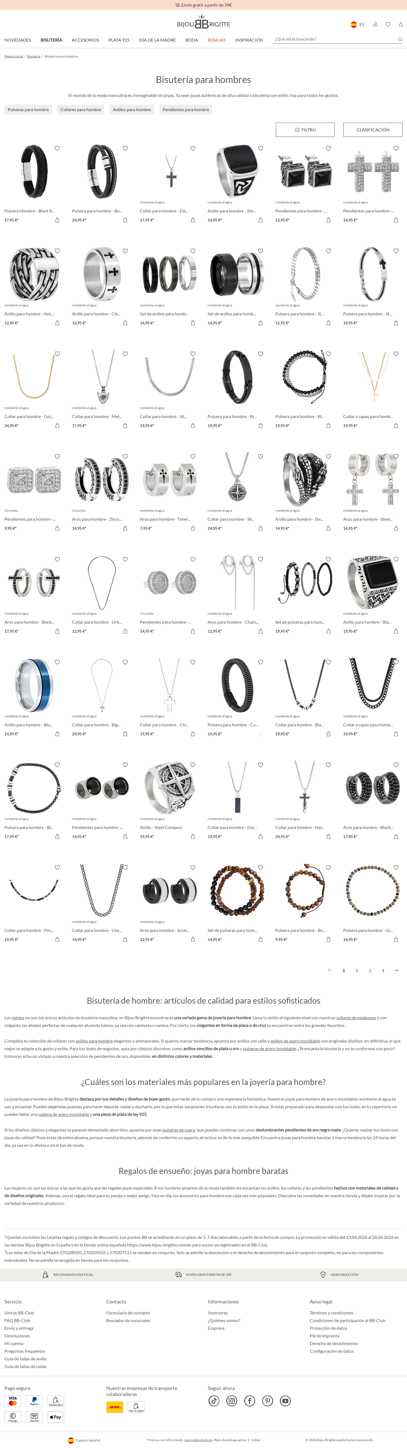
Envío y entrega (18, 1328)
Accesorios (85, 39)
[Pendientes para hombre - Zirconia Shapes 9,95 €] (34, 493)
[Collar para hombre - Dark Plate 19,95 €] (237, 801)
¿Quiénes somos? (224, 1320)
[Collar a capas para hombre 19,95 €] (373, 390)
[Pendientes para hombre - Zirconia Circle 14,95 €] (169, 596)
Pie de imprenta (324, 1335)
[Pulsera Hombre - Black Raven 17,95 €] (34, 185)
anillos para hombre (94, 1040)
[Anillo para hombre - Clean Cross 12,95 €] (101, 287)
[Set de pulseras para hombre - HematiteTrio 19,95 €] (305, 596)
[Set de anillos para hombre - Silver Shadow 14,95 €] (169, 287)
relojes (18, 1017)
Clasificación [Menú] (373, 129)
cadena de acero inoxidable (63, 1114)
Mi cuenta (13, 1343)
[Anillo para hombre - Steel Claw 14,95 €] (305, 493)
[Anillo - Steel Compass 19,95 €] (169, 801)
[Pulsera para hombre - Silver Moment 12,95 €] (305, 287)
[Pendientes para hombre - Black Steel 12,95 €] (305, 185)
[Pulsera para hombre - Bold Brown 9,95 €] (305, 904)
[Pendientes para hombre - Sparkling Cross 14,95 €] (373, 185)
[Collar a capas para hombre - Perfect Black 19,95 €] (373, 699)
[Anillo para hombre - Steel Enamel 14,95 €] (237, 185)
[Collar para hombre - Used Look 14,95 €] (101, 904)
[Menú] (305, 130)
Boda (191, 39)
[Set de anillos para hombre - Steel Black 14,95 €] (237, 287)
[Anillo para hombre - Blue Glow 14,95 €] (34, 699)
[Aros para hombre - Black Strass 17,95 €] (373, 801)
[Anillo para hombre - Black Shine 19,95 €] (373, 596)
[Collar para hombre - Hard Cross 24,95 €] (305, 801)
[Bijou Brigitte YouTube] (285, 1400)
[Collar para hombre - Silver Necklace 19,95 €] (169, 390)
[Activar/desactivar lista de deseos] (57, 148)
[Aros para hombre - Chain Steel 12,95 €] (237, 596)
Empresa (216, 1328)
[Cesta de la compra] (401, 24)
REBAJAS (217, 39)
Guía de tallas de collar (25, 1366)
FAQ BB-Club (17, 1320)
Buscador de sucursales (128, 1320)
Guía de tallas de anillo (25, 1358)
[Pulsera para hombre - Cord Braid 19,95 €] (237, 699)
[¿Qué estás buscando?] (338, 39)
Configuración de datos (332, 1351)
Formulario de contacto (128, 1312)
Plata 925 (119, 39)
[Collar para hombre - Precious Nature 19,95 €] (34, 904)
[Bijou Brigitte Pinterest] (267, 1400)
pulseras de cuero (178, 1129)
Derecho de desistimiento (334, 1343)
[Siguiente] (396, 970)
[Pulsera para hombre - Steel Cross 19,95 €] (373, 287)
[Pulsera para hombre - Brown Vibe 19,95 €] (237, 390)
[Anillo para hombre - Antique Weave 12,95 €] (34, 287)
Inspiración (249, 39)
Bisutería (51, 39)
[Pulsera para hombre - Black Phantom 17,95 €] (34, 801)
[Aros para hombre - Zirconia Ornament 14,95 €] (101, 493)
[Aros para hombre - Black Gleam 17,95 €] (34, 596)
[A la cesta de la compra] (57, 219)
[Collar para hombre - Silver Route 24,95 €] (237, 493)
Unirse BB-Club (19, 1312)
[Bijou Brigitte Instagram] (232, 1400)
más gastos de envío (198, 1440)
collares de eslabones (356, 1017)
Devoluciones (17, 1335)
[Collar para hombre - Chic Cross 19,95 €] (169, 699)
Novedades (17, 39)
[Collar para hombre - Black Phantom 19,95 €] (305, 699)
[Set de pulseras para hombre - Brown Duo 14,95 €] (237, 904)
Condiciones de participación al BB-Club (347, 1320)
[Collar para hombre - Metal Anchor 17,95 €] (101, 390)
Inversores (218, 1312)
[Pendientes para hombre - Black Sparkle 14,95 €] (101, 801)
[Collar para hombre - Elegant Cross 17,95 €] (169, 185)
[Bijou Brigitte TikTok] (214, 1400)
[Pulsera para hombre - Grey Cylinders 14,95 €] (373, 904)
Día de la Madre (157, 39)
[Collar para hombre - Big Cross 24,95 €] (101, 699)
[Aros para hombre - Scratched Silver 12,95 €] (169, 904)
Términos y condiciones (331, 1312)
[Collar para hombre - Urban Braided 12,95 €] (101, 596)
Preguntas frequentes (24, 1351)
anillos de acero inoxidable (295, 1040)
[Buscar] (400, 39)
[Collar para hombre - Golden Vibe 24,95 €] (34, 390)
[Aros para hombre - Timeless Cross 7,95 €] (169, 493)
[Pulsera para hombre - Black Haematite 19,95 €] (305, 390)
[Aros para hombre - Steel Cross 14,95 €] (373, 493)
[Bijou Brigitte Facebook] (249, 1400)
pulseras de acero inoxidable (269, 1048)
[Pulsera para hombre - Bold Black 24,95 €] (101, 185)
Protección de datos (328, 1328)
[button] (375, 24)
